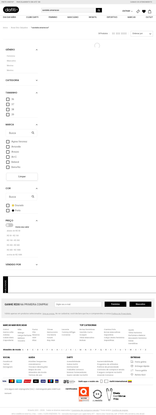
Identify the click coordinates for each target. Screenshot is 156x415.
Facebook (7, 361)
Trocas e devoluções (38, 367)
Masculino (140, 304)
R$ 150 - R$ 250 (13, 240)
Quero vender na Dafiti (77, 375)
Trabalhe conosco (75, 370)
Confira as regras (120, 410)
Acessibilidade (73, 361)
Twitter (6, 364)
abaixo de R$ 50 (13, 231)
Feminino (115, 304)
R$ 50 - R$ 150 (13, 236)
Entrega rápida (142, 366)
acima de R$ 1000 (14, 255)
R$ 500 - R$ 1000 (13, 250)
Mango (21, 332)
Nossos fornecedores (76, 372)
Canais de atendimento (141, 2)
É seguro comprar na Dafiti (109, 372)
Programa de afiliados (107, 364)
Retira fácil (140, 375)
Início (5, 28)
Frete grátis (140, 362)
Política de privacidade (108, 367)
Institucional (72, 367)
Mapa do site (35, 370)
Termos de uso (35, 375)
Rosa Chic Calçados (19, 28)
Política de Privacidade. (121, 314)
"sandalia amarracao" (40, 28)
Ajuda (131, 330)
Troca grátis (141, 370)
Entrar (127, 11)
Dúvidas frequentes (37, 361)
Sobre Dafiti (72, 364)
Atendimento (35, 364)
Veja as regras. (48, 314)
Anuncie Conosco (105, 375)
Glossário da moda (37, 372)
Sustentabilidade (105, 361)
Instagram (8, 367)
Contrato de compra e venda (110, 370)
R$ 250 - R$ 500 (13, 245)
